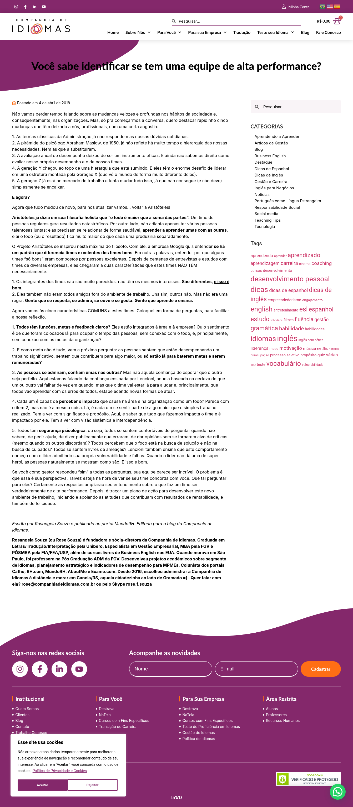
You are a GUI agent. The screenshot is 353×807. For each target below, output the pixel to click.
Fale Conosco (328, 32)
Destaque (264, 162)
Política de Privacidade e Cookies (60, 772)
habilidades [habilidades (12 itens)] (315, 329)
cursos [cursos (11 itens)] (256, 270)
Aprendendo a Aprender (277, 136)
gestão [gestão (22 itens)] (322, 319)
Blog (305, 32)
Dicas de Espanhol (272, 168)
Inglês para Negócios (274, 187)
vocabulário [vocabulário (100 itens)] (283, 363)
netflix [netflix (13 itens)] (322, 348)
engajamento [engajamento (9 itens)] (312, 300)
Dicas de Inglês (269, 175)
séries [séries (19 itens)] (332, 354)
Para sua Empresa (207, 32)
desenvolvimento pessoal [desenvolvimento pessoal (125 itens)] (290, 279)
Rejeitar (42, 785)
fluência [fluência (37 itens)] (304, 319)
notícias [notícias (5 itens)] (334, 349)
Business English (270, 155)
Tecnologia (265, 226)
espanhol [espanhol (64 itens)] (321, 309)
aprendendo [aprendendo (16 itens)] (262, 255)
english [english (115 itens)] (262, 309)
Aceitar (94, 785)
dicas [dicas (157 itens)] (259, 289)
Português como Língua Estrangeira (288, 200)
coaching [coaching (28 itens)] (321, 263)
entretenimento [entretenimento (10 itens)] (286, 310)
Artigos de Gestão (271, 142)
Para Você (169, 32)
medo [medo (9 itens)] (274, 349)
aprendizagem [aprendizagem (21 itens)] (265, 263)
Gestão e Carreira (271, 181)
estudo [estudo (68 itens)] (260, 319)
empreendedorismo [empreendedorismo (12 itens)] (284, 300)
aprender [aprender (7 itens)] (280, 256)
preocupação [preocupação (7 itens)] (260, 355)
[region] (68, 765)
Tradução (241, 32)
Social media (266, 213)
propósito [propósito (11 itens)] (308, 355)
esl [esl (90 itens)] (303, 309)
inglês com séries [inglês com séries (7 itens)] (311, 340)
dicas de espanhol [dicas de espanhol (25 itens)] (288, 290)
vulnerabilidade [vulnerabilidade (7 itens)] (312, 365)
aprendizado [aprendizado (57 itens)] (304, 255)
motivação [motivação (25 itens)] (290, 348)
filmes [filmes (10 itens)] (289, 320)
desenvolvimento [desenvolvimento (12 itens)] (277, 270)
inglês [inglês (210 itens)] (287, 338)
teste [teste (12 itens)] (261, 364)
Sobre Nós (137, 32)
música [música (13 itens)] (309, 348)
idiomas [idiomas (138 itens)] (263, 339)
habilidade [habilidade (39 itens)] (291, 328)
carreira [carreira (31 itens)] (289, 263)
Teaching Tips (268, 220)
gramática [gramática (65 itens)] (264, 328)
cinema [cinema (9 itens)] (305, 264)
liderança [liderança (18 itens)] (260, 348)
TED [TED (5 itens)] (253, 365)
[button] (338, 792)
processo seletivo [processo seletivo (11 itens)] (285, 355)
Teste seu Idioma (275, 32)
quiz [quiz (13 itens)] (321, 355)
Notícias (262, 194)
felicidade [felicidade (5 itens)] (276, 320)
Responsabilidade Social (277, 207)
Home (113, 32)
